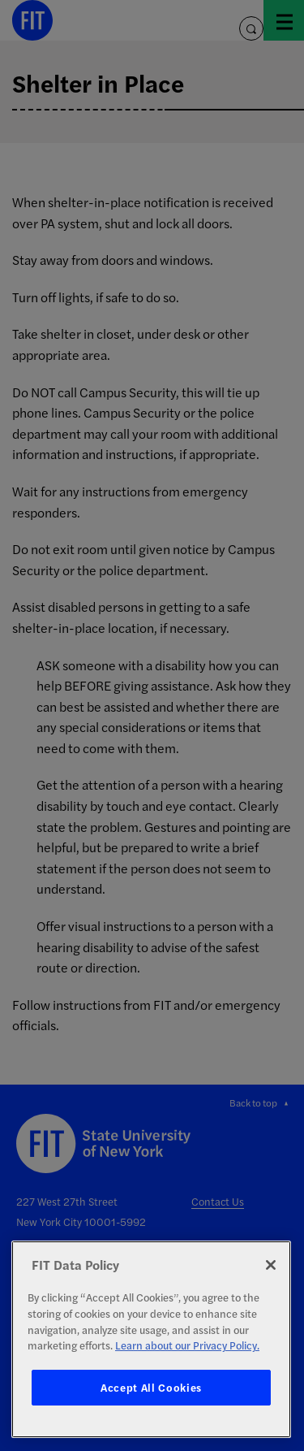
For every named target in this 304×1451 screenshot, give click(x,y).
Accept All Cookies (151, 1387)
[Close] (271, 1265)
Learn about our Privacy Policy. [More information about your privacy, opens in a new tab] (187, 1345)
